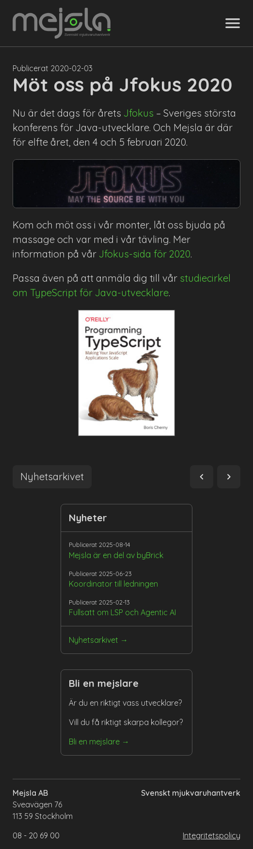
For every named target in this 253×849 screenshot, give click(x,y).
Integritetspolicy (211, 835)
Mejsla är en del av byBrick (116, 555)
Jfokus (139, 113)
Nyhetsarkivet (93, 640)
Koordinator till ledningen (113, 584)
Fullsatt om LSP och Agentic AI (122, 612)
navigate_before (201, 477)
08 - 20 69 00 (36, 835)
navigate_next (229, 477)
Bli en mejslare (94, 741)
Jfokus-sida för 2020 (144, 254)
